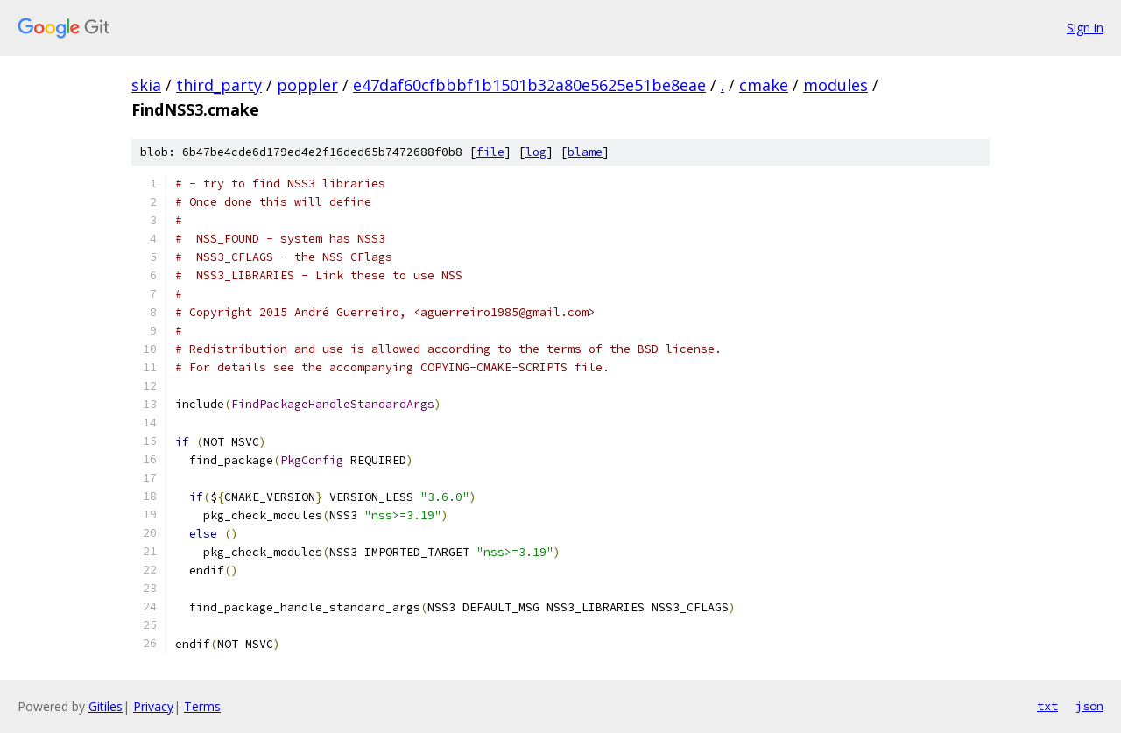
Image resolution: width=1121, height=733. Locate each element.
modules (835, 84)
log (535, 151)
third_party (219, 84)
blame (585, 151)
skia (146, 84)
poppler (307, 84)
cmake (763, 84)
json (1089, 706)
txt (1047, 706)
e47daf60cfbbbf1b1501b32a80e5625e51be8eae (529, 84)
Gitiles (105, 706)
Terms (202, 706)
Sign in (1085, 27)
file (490, 151)
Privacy (153, 706)
